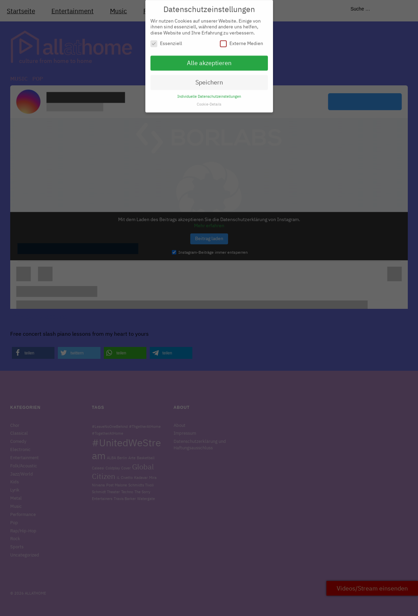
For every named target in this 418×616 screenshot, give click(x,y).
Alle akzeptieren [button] (209, 60)
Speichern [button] (209, 79)
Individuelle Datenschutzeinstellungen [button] (209, 93)
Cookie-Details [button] (209, 101)
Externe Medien (241, 40)
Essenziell (166, 40)
